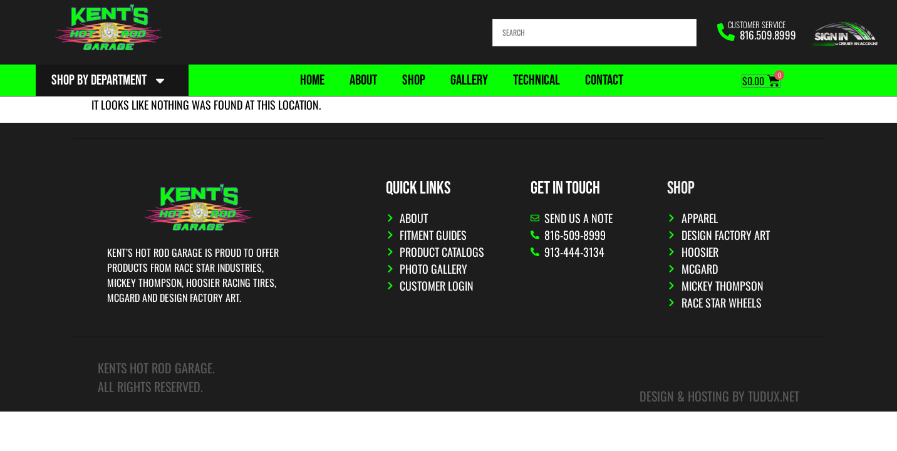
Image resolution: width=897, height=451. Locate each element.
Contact (604, 80)
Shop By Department (109, 80)
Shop (413, 80)
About (363, 80)
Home (312, 80)
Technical (536, 80)
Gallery (469, 80)
